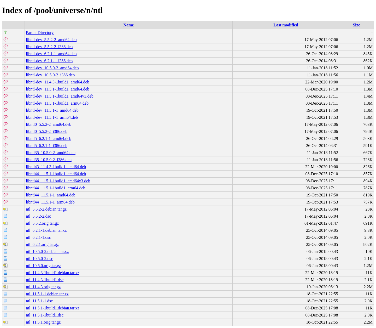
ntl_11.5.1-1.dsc (39, 301)
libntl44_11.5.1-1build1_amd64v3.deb (58, 181)
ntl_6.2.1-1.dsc (38, 237)
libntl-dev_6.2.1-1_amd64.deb (51, 54)
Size (356, 25)
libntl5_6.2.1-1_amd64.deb (48, 138)
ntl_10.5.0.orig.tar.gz (43, 265)
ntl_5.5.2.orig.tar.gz (42, 223)
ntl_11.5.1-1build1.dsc (44, 315)
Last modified (285, 25)
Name (128, 25)
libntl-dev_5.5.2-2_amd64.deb (51, 39)
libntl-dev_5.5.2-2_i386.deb (49, 46)
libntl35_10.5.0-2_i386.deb (49, 159)
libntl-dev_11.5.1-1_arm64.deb (52, 117)
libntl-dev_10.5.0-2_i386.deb (50, 75)
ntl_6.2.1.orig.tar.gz (42, 244)
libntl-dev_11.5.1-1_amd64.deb (52, 110)
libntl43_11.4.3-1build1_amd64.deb (56, 167)
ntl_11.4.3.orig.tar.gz (43, 287)
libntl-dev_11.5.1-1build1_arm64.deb (57, 103)
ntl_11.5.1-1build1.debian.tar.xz (52, 308)
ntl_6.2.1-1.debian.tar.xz (46, 230)
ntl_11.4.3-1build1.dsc (44, 280)
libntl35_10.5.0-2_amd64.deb (50, 152)
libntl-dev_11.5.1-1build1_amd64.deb (57, 89)
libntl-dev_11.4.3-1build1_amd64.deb (57, 82)
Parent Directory (40, 32)
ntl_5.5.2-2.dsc (38, 216)
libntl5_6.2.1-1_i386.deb (46, 145)
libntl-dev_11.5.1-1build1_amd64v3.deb (59, 96)
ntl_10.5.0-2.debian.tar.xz (47, 251)
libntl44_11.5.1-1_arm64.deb (50, 202)
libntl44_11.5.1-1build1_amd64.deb (56, 174)
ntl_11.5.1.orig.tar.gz (43, 322)
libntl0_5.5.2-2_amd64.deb (48, 124)
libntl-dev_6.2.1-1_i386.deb (49, 61)
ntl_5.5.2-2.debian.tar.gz (46, 209)
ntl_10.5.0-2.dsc (39, 258)
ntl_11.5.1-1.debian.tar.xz (47, 294)
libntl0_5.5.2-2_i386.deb (46, 131)
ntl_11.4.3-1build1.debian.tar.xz (52, 272)
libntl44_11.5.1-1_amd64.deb (50, 195)
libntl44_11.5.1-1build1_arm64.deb (55, 188)
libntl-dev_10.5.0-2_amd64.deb (52, 68)
